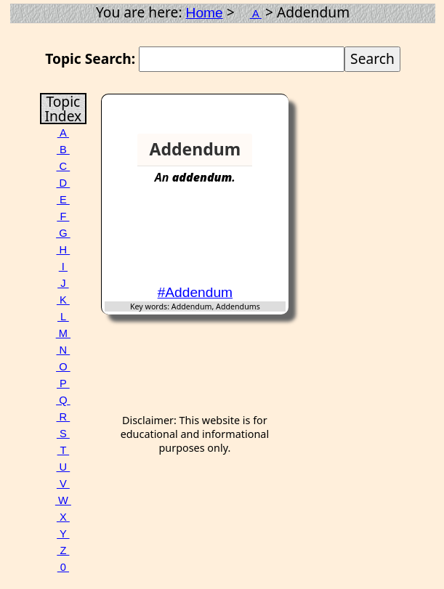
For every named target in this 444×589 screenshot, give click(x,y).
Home (204, 12)
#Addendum (195, 292)
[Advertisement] (229, 241)
